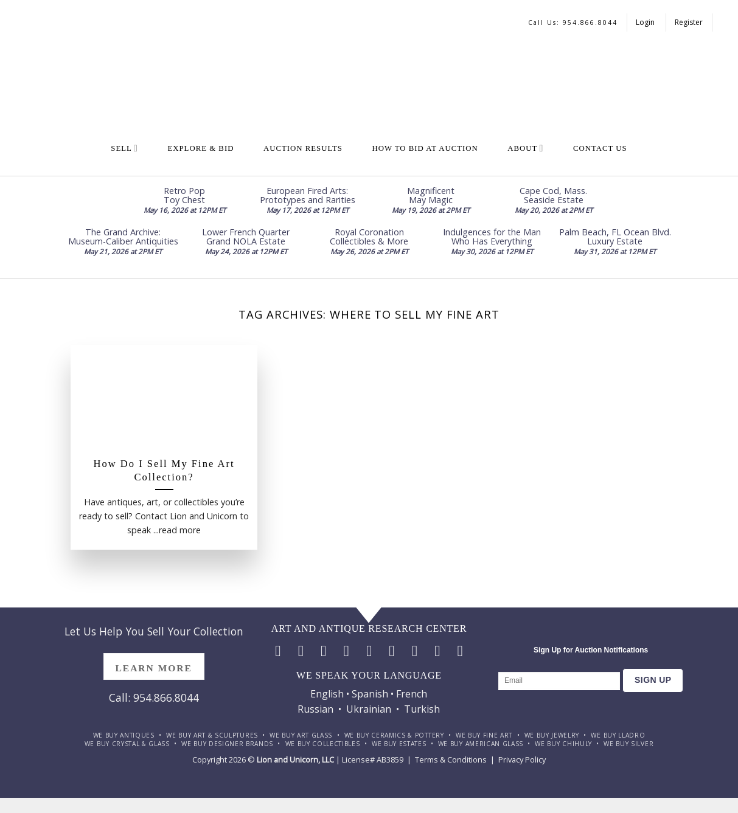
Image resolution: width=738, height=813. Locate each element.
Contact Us (600, 148)
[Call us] (391, 650)
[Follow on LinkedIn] (437, 650)
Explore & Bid (200, 148)
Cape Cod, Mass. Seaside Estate (553, 195)
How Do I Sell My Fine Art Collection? (164, 470)
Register (689, 22)
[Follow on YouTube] (460, 650)
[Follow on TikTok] (323, 650)
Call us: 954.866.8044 (573, 22)
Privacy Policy (522, 759)
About (525, 148)
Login (646, 22)
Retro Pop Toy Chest (184, 195)
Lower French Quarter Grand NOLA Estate (246, 236)
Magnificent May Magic (430, 195)
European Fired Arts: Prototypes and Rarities (307, 195)
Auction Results (303, 148)
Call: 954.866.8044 (154, 697)
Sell (124, 148)
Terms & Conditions (451, 759)
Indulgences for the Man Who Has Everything (492, 236)
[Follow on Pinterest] (414, 650)
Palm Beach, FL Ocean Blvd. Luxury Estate (615, 236)
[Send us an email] (369, 650)
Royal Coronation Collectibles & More (369, 236)
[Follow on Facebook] (277, 650)
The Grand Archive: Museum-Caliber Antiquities (123, 236)
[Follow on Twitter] (346, 650)
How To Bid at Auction (425, 148)
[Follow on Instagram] (300, 650)
